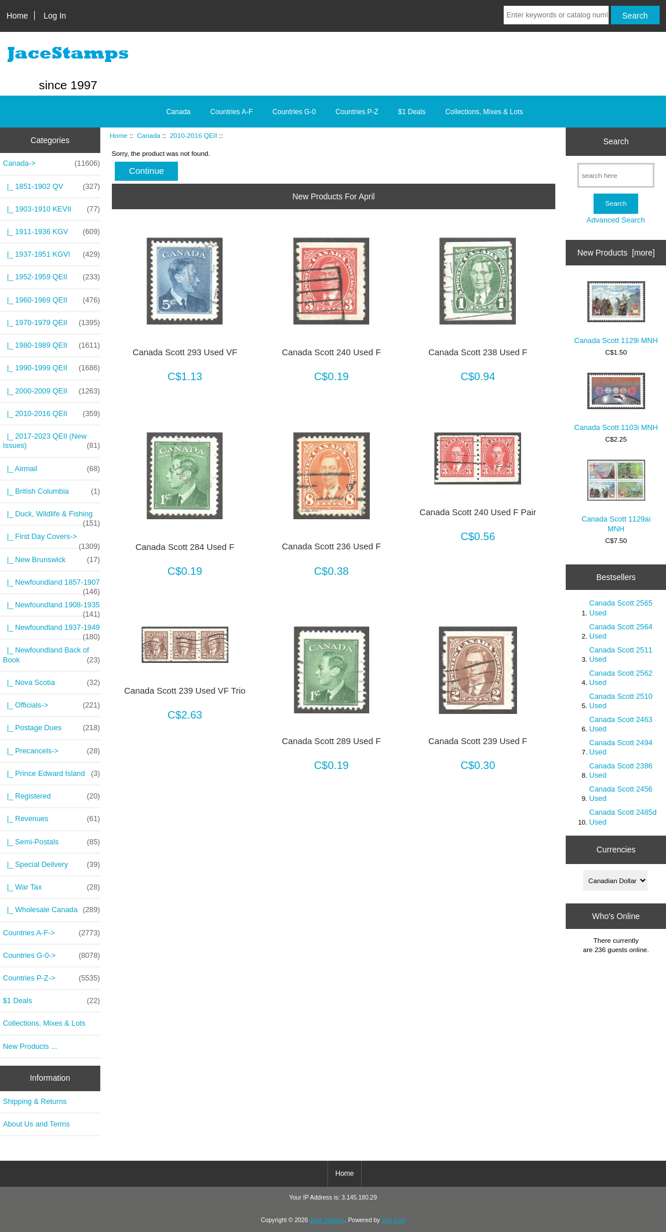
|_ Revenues (51, 818)
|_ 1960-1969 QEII (51, 300)
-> (51, 163)
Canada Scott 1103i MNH (616, 402)
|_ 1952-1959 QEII (51, 277)
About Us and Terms (36, 1124)
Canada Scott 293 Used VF (185, 352)
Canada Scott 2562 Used (620, 678)
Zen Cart (393, 1220)
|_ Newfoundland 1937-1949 (51, 630)
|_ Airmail (51, 468)
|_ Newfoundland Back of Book (51, 655)
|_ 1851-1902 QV (51, 186)
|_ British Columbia (51, 491)
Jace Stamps (327, 1220)
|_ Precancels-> (51, 751)
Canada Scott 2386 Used (620, 770)
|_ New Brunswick (51, 559)
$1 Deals (411, 112)
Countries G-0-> (51, 955)
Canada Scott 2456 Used (620, 794)
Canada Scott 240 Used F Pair (478, 512)
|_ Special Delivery (51, 864)
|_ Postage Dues (51, 727)
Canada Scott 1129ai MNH (615, 496)
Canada (149, 135)
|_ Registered (51, 796)
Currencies (615, 849)
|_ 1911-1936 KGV (51, 231)
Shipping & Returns (35, 1101)
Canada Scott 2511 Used (620, 655)
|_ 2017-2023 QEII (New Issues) (51, 441)
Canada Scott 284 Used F (185, 547)
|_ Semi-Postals (51, 842)
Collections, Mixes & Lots (484, 112)
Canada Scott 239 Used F (477, 741)
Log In (54, 15)
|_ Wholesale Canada (51, 909)
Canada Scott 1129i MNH (616, 313)
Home (17, 15)
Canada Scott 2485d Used (622, 817)
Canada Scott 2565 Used (620, 608)
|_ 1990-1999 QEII (51, 368)
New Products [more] (616, 252)
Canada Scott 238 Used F (477, 352)
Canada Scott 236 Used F (331, 546)
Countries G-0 (294, 112)
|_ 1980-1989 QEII (51, 345)
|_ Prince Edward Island (51, 773)
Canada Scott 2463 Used (620, 724)
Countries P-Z (357, 112)
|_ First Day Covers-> (51, 539)
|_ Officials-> (51, 705)
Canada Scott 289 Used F (331, 741)
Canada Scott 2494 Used (620, 747)
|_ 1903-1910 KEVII (51, 209)
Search (616, 141)
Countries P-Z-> (51, 978)
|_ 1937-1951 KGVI (51, 254)
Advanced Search (616, 220)
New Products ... (30, 1046)
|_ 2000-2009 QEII (51, 391)
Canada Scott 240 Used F (331, 352)
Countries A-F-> (51, 933)
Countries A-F (231, 112)
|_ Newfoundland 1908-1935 (51, 607)
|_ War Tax (51, 887)
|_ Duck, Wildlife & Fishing (51, 516)
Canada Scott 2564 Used (620, 631)
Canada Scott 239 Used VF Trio (184, 690)
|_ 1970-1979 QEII (51, 322)
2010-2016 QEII (193, 135)
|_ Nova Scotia (51, 682)
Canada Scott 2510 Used (620, 701)
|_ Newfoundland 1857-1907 (51, 585)
